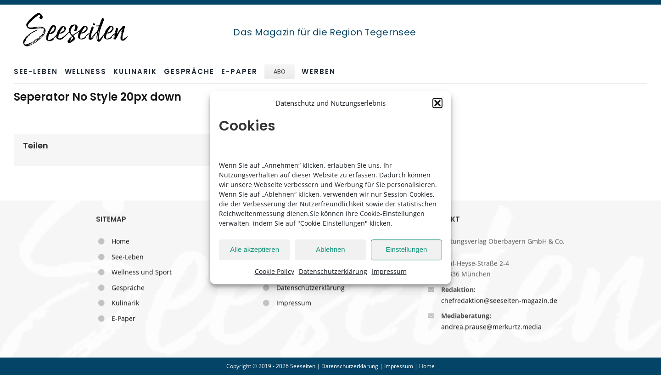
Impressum (389, 271)
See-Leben (128, 257)
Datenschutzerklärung (333, 271)
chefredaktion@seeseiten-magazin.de (499, 301)
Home (120, 242)
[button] (437, 103)
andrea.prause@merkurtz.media (491, 327)
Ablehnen (330, 249)
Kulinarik (125, 303)
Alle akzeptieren (254, 249)
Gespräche (128, 288)
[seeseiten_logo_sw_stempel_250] (76, 13)
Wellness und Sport (142, 272)
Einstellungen (406, 249)
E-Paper (123, 319)
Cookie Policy (274, 271)
